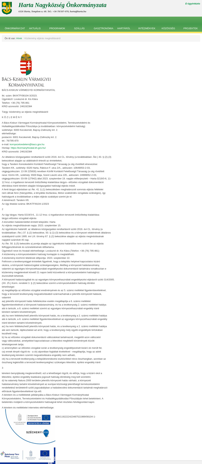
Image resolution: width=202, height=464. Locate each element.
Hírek (19, 38)
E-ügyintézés (192, 3)
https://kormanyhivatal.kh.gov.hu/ (28, 147)
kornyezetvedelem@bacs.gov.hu (27, 144)
